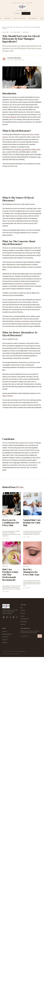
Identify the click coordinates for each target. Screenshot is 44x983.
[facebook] (3, 617)
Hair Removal (33, 18)
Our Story (4, 631)
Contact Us (5, 639)
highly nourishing (7, 396)
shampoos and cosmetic (26, 443)
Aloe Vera (9, 379)
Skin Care (23, 613)
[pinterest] (13, 617)
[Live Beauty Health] (22, 8)
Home (3, 27)
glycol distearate (11, 117)
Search (17, 13)
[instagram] (7, 617)
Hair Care (9, 27)
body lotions (19, 284)
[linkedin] (10, 617)
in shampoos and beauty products (24, 321)
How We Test (5, 636)
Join (40, 636)
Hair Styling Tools (19, 18)
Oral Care (23, 624)
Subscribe (26, 13)
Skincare (7, 18)
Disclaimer (4, 642)
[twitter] (16, 617)
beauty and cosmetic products (19, 216)
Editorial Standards (6, 634)
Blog (22, 607)
